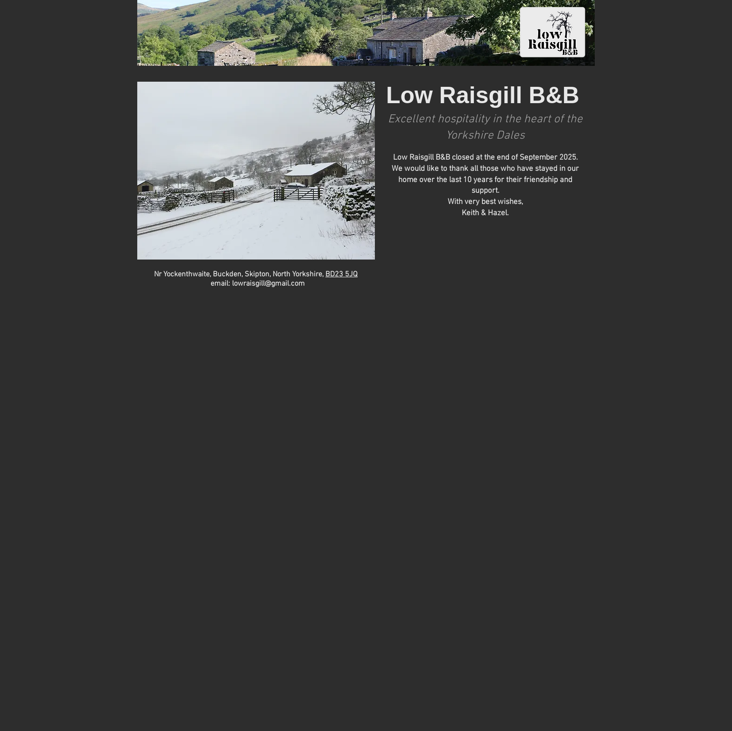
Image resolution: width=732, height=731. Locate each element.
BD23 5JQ (341, 274)
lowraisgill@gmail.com (268, 283)
